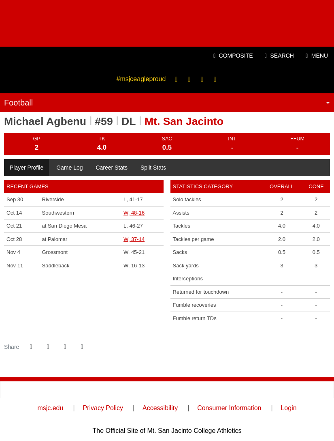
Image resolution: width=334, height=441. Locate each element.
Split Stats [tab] (153, 167)
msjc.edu (50, 407)
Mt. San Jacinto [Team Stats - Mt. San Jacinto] (184, 121)
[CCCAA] (42, 389)
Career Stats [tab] (112, 167)
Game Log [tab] (69, 167)
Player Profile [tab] (26, 167)
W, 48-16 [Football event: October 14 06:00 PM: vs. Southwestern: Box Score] (134, 213)
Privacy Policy (103, 407)
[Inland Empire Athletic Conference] (125, 389)
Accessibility (160, 407)
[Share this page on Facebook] (30, 347)
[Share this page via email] (64, 347)
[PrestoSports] (292, 389)
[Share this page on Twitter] (47, 347)
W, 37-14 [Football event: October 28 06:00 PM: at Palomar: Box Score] (134, 239)
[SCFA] (209, 389)
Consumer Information (229, 407)
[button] (81, 347)
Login (288, 407)
